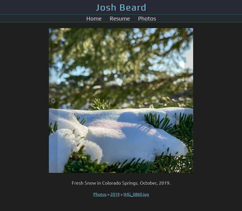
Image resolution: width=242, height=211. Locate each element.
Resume (120, 18)
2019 (115, 194)
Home (94, 18)
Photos (147, 18)
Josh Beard (121, 7)
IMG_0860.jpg (136, 194)
